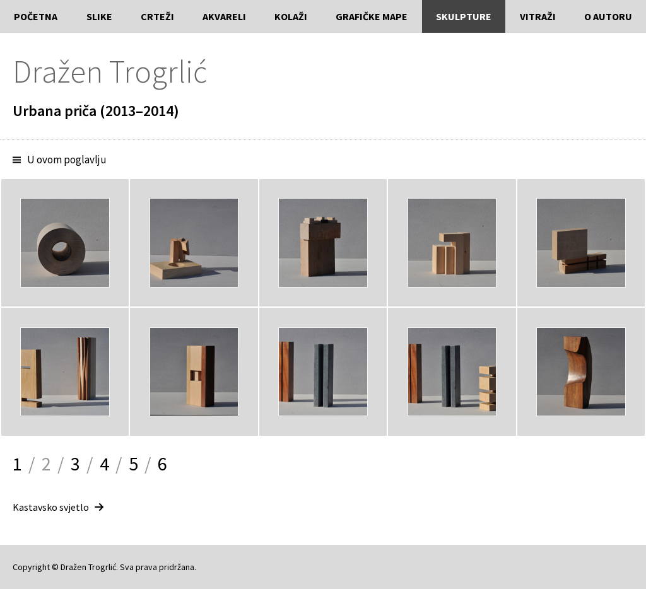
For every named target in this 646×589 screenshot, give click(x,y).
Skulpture (463, 16)
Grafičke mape (372, 16)
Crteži (157, 16)
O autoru (608, 16)
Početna (35, 16)
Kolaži (290, 16)
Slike (99, 16)
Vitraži (538, 16)
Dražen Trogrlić (110, 71)
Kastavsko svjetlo (51, 507)
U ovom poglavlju (67, 159)
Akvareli (224, 16)
